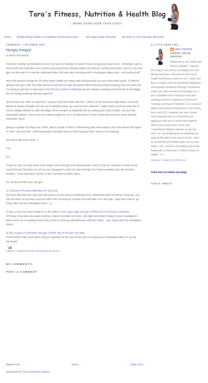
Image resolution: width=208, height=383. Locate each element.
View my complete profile (168, 160)
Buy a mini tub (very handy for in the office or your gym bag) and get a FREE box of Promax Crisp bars (69, 211)
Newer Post (13, 364)
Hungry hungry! (18, 50)
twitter (154, 154)
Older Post (136, 364)
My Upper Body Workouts (101, 36)
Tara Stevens (183, 49)
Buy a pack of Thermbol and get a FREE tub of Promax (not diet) (47, 232)
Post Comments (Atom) (36, 371)
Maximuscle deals (48, 251)
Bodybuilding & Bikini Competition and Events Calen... (48, 36)
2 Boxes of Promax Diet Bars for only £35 (33, 190)
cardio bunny (26, 251)
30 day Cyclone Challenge (66, 89)
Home (7, 36)
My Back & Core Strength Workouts (143, 36)
